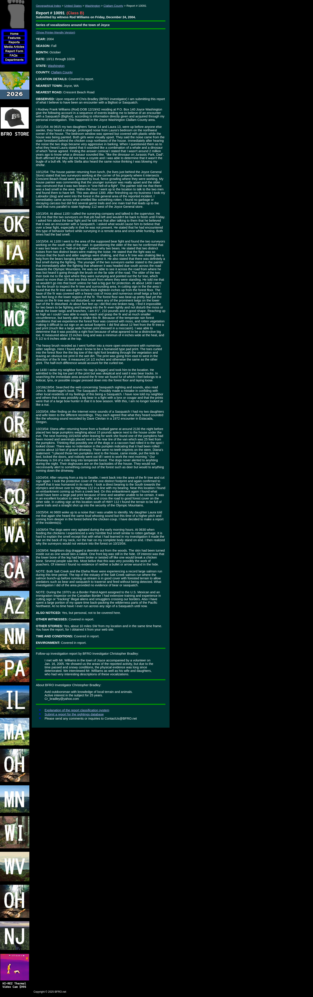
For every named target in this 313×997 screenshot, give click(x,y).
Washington (92, 5)
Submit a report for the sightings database (74, 714)
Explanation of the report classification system (77, 710)
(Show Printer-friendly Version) (55, 32)
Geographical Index (48, 5)
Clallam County (113, 5)
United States (73, 5)
